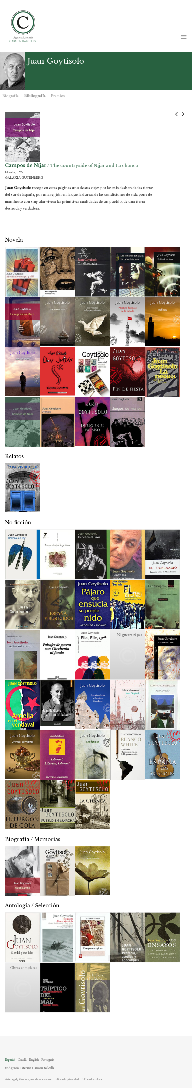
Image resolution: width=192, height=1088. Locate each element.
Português (47, 1059)
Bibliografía (35, 95)
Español (10, 1059)
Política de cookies (91, 1079)
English (34, 1059)
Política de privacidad (66, 1079)
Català (22, 1059)
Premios (58, 95)
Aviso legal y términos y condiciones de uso (28, 1079)
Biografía (10, 95)
